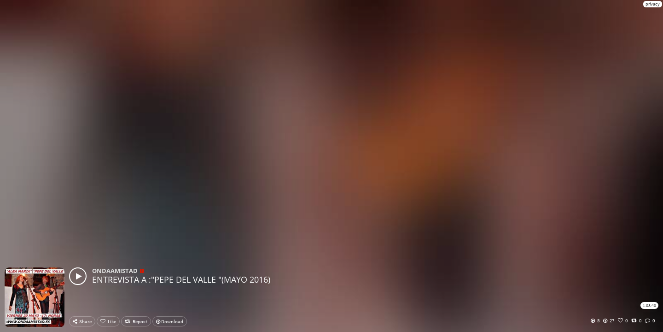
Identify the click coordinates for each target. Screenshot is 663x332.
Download (169, 321)
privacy (653, 4)
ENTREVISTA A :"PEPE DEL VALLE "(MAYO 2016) (181, 279)
